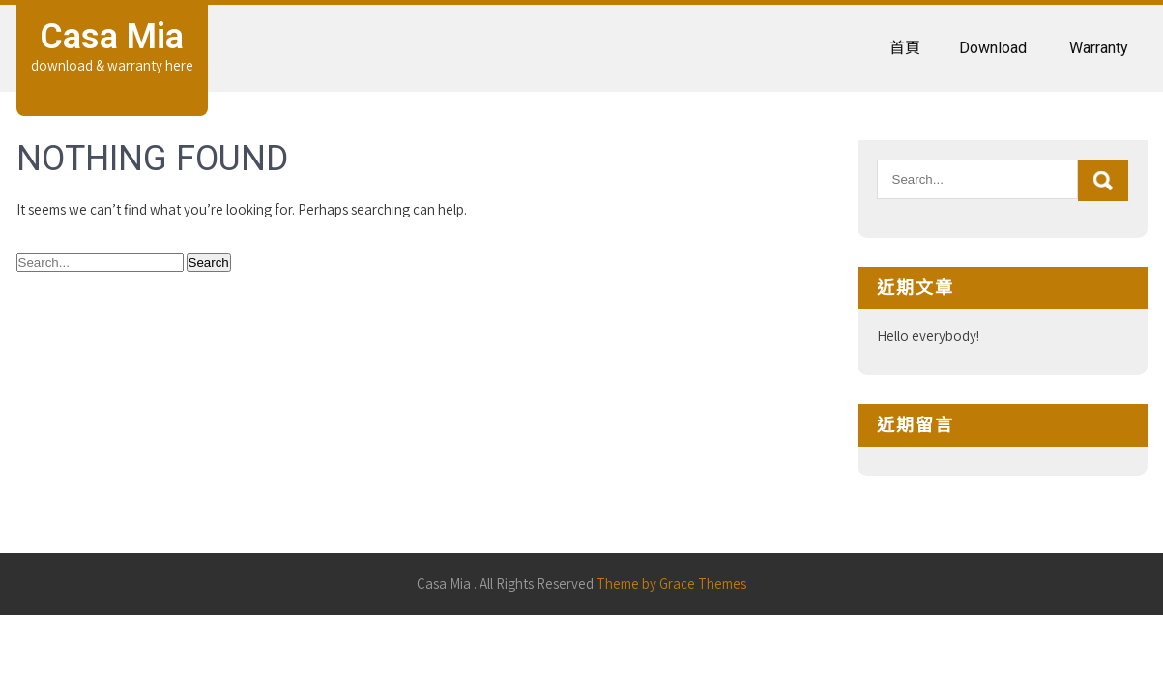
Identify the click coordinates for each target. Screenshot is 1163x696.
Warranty (1098, 48)
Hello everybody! (928, 336)
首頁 (904, 48)
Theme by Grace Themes (671, 583)
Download (993, 48)
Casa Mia (112, 36)
